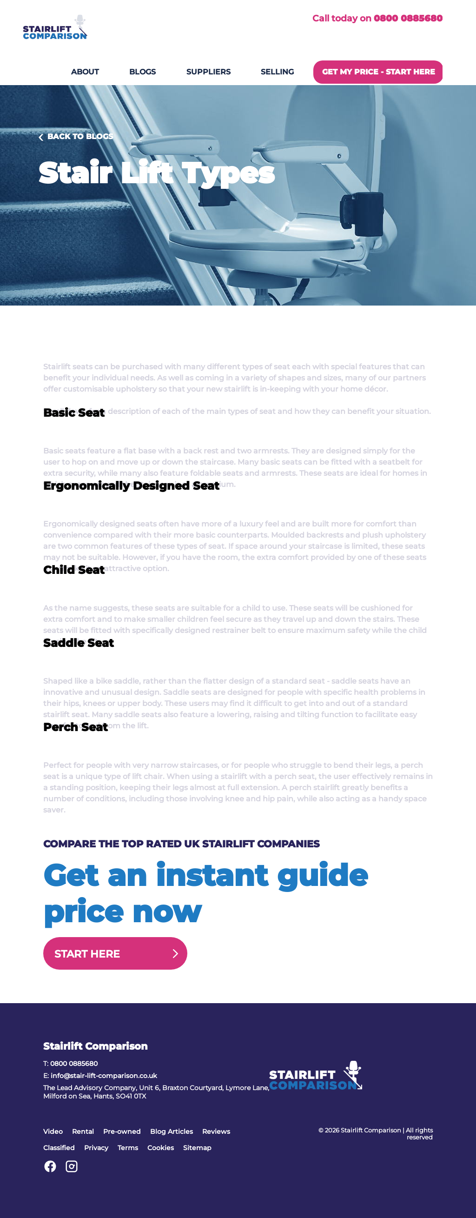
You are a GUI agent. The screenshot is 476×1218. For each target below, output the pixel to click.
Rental (83, 1131)
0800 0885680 (408, 18)
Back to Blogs (80, 136)
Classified (59, 1148)
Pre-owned (122, 1131)
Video (53, 1131)
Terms (128, 1148)
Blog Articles (171, 1131)
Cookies (160, 1148)
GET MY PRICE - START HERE (378, 71)
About (85, 71)
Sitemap (197, 1148)
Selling (277, 71)
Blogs (142, 71)
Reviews (216, 1131)
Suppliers (208, 71)
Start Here (87, 954)
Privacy (96, 1148)
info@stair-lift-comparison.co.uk (104, 1076)
